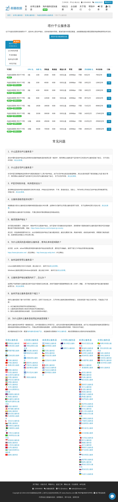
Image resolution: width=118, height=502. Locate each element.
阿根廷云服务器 (50, 343)
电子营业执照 (100, 493)
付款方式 (43, 484)
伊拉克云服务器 (13, 380)
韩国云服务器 (13, 397)
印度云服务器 (13, 377)
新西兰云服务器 (69, 348)
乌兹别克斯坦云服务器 (45, 15)
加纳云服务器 (105, 355)
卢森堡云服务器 (87, 421)
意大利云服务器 (87, 411)
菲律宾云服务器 (13, 426)
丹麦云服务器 (86, 377)
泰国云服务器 (13, 443)
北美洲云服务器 (31, 340)
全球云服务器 (35, 8)
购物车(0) (108, 2)
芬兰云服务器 (86, 387)
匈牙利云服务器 (87, 404)
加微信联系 (99, 2)
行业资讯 (75, 484)
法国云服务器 (86, 389)
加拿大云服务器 (32, 343)
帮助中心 (92, 8)
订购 (109, 75)
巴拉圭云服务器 (50, 368)
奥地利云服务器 (87, 348)
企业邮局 (74, 8)
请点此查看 (18, 160)
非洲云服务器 (104, 340)
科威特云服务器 (13, 399)
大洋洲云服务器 (68, 340)
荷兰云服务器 (86, 440)
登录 (100, 8)
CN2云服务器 (61, 331)
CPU (29, 69)
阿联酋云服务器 (13, 343)
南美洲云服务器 (49, 340)
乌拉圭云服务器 (50, 370)
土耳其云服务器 (13, 445)
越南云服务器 (13, 455)
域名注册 (65, 8)
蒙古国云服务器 (13, 414)
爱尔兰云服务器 (87, 406)
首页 (26, 8)
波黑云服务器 (86, 351)
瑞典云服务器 (86, 462)
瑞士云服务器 (86, 365)
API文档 (82, 484)
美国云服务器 (31, 377)
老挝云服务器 (13, 406)
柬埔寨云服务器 (13, 394)
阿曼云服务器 (13, 423)
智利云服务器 (50, 353)
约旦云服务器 (13, 384)
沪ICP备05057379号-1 (85, 493)
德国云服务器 (86, 375)
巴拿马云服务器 (32, 365)
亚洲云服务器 (30, 15)
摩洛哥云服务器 (106, 360)
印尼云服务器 (13, 372)
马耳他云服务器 (87, 438)
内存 (37, 69)
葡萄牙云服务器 (87, 447)
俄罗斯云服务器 (87, 460)
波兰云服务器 (86, 445)
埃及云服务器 (105, 353)
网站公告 (67, 484)
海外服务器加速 (50, 8)
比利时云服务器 (87, 353)
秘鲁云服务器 (50, 365)
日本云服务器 (13, 387)
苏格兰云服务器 (87, 394)
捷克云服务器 (86, 372)
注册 (108, 8)
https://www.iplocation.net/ (17, 252)
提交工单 (59, 484)
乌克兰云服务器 (87, 474)
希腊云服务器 (86, 397)
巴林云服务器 (13, 360)
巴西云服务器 (50, 351)
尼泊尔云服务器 (13, 421)
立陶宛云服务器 (87, 418)
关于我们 (83, 8)
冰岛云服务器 (86, 409)
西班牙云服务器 (87, 384)
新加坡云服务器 (13, 440)
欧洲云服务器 (85, 340)
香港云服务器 (13, 370)
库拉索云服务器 (32, 351)
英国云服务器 (86, 392)
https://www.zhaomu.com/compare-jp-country (47, 228)
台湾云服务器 (13, 447)
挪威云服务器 (86, 443)
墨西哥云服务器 (32, 363)
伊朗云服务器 (13, 382)
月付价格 (87, 69)
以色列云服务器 (13, 375)
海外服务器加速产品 (34, 331)
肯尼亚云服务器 (106, 358)
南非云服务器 (105, 368)
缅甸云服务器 (13, 411)
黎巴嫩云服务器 (13, 409)
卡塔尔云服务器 (13, 433)
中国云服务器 (13, 363)
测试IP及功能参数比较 (59, 36)
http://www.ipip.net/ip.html (46, 252)
